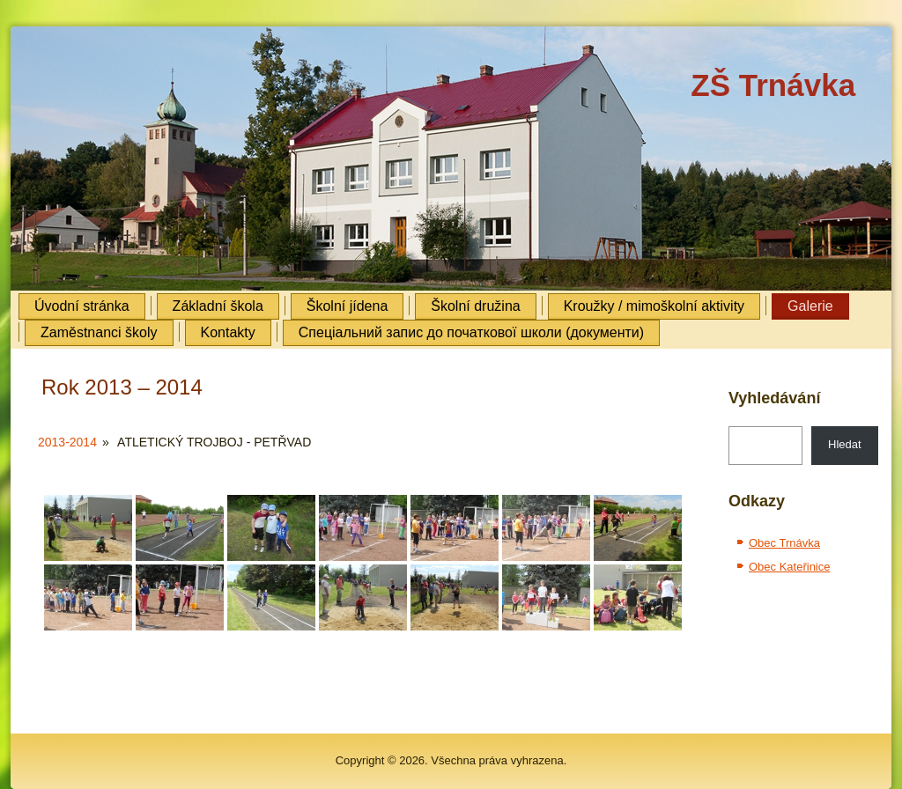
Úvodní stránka (81, 306)
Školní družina (475, 306)
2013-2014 (67, 442)
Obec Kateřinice (790, 566)
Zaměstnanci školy (99, 332)
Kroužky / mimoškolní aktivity (654, 306)
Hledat (844, 444)
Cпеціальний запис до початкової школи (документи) (471, 332)
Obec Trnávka (784, 542)
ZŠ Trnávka (773, 85)
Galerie (810, 306)
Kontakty (228, 332)
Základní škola (218, 306)
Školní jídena (347, 306)
